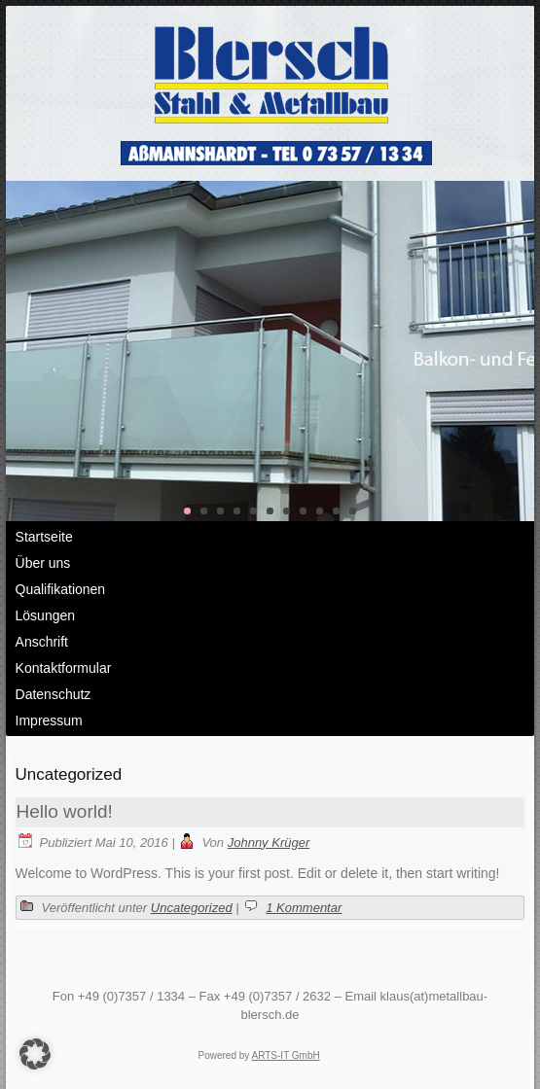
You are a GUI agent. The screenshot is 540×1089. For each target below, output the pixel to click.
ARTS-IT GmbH (286, 1055)
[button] (35, 1054)
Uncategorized (192, 907)
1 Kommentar (304, 907)
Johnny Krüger (269, 842)
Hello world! (65, 811)
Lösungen (46, 615)
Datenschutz (53, 694)
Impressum (49, 720)
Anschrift (42, 642)
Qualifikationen (61, 589)
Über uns (43, 563)
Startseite (44, 536)
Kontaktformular (64, 668)
